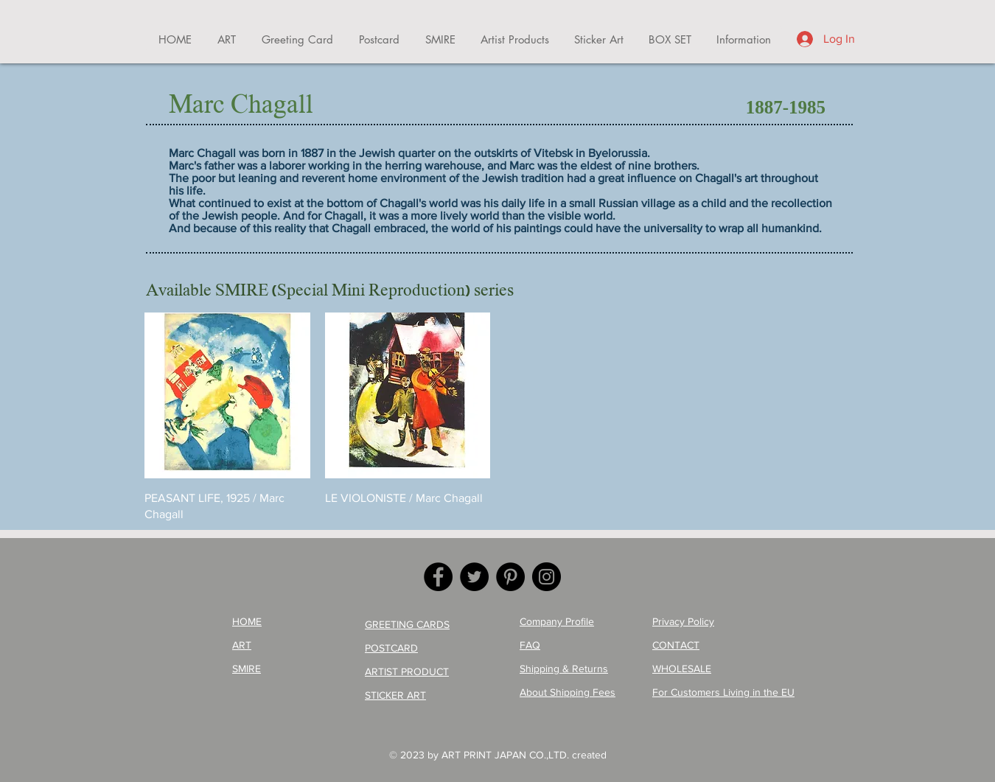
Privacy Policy (683, 621)
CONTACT (675, 645)
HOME (247, 621)
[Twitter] (474, 576)
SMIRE (246, 668)
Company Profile (557, 621)
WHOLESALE (681, 668)
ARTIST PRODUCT (407, 671)
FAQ (530, 645)
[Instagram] (546, 576)
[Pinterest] (510, 576)
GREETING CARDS (407, 624)
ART (241, 645)
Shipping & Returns (564, 668)
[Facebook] (438, 576)
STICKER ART (395, 695)
